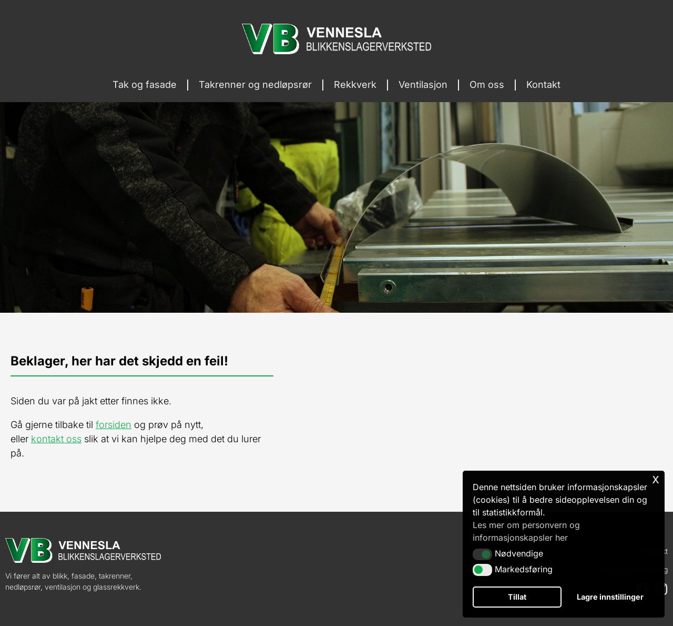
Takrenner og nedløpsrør (255, 84)
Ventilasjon (423, 84)
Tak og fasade (145, 84)
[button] (482, 554)
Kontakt (543, 84)
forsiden (113, 424)
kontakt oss (56, 438)
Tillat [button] (517, 596)
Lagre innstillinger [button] (610, 596)
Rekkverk (355, 84)
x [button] (655, 478)
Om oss (487, 84)
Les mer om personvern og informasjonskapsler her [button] (526, 531)
